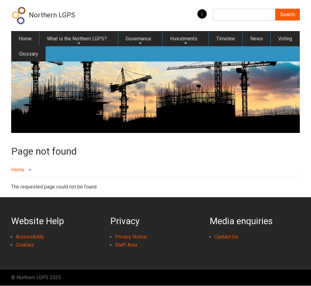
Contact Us (226, 237)
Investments (183, 41)
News (256, 39)
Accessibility (30, 237)
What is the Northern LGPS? (77, 41)
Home (25, 39)
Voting (285, 39)
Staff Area (126, 245)
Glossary (28, 54)
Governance (138, 41)
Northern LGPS (52, 15)
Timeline (225, 39)
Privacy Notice (131, 237)
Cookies (25, 245)
